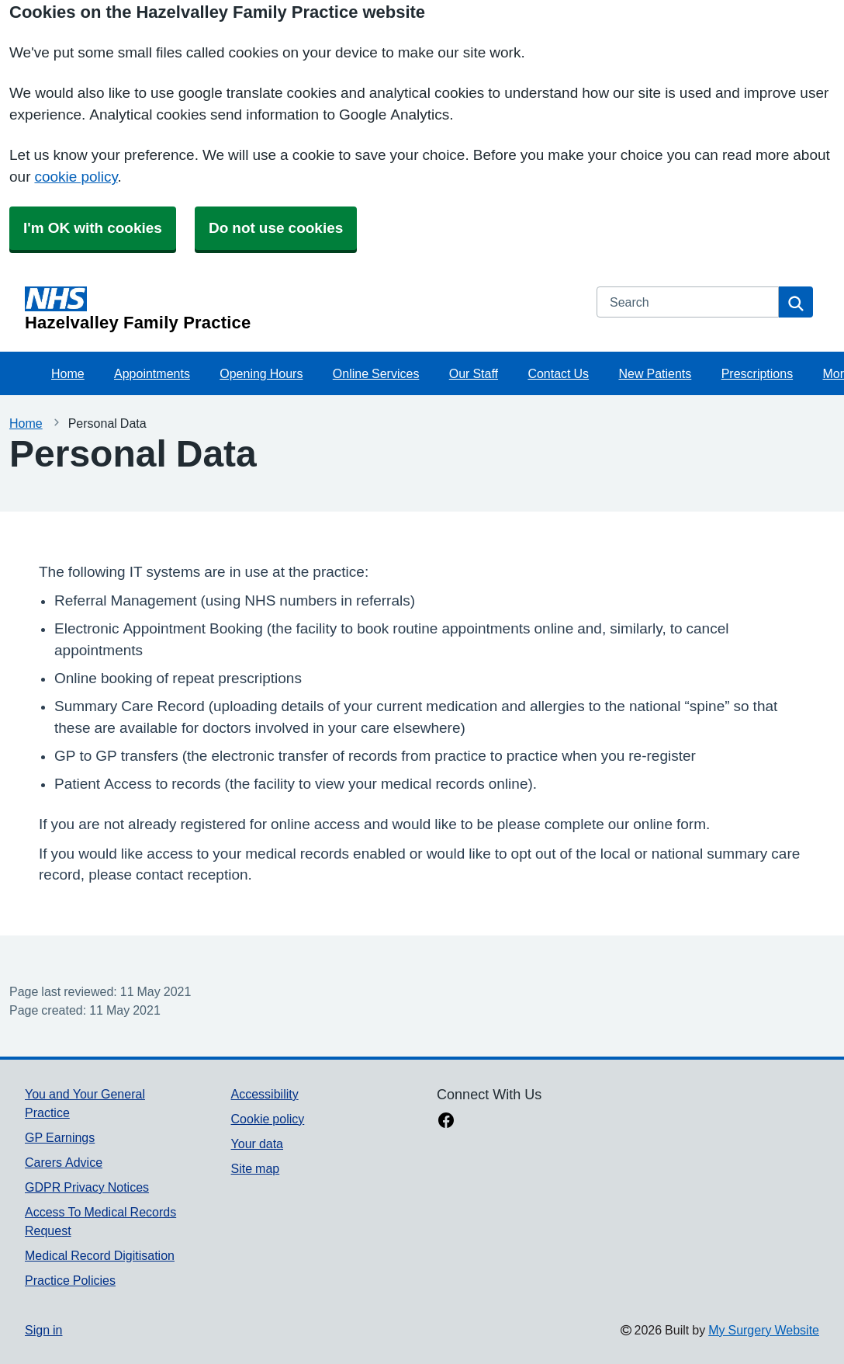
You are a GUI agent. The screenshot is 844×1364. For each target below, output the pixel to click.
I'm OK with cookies (92, 227)
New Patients (654, 373)
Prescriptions (757, 373)
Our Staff (473, 373)
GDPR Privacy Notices (87, 1187)
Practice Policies (70, 1280)
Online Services (376, 373)
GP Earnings (60, 1137)
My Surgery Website (763, 1330)
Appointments (152, 373)
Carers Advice (63, 1162)
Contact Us (558, 373)
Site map (255, 1168)
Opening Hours (261, 373)
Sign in (43, 1330)
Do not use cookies (276, 227)
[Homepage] (301, 308)
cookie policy (75, 176)
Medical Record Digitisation (100, 1255)
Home (68, 373)
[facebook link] (446, 1122)
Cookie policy (268, 1118)
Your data (257, 1143)
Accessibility (265, 1094)
